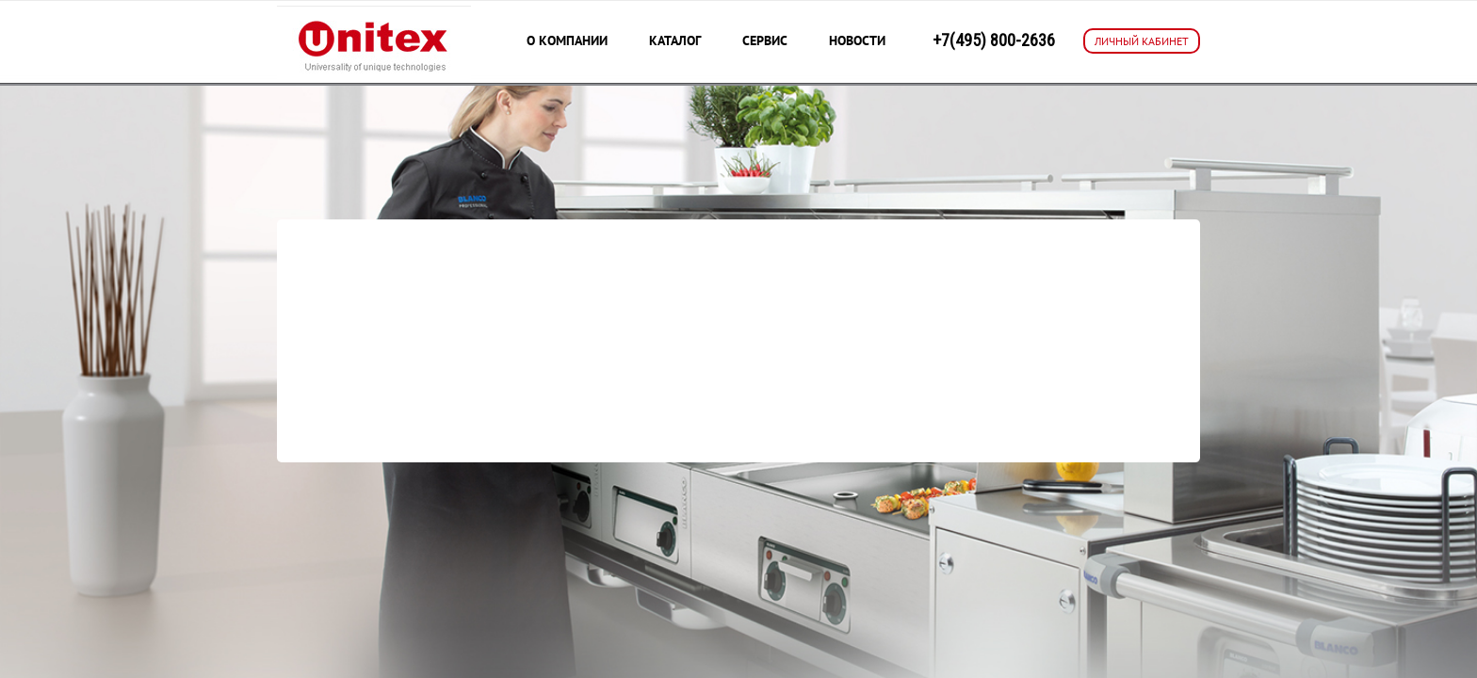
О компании (567, 40)
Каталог (675, 40)
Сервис (764, 40)
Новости (857, 40)
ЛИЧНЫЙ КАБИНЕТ (1142, 41)
